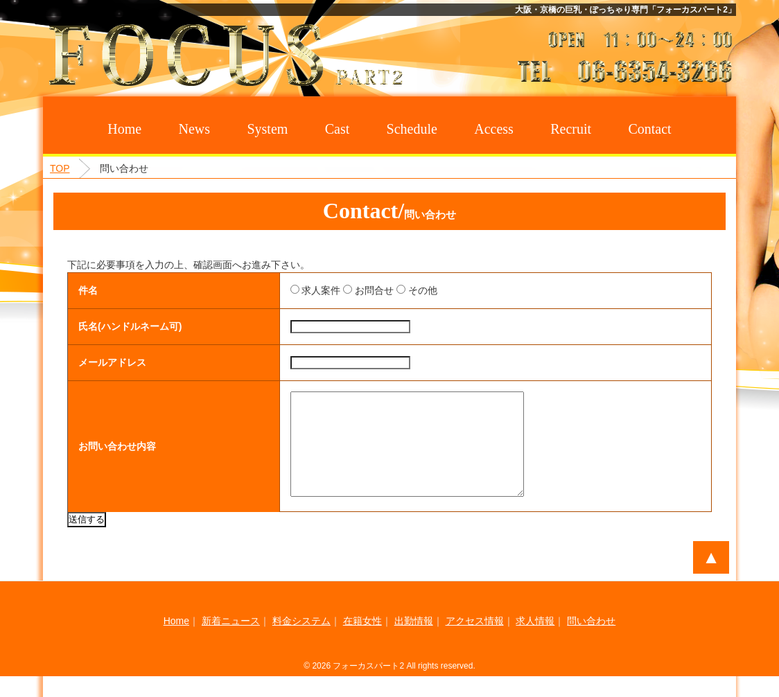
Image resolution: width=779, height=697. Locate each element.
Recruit (570, 128)
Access (494, 128)
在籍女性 (362, 641)
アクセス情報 (475, 641)
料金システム (301, 641)
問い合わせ (591, 641)
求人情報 (535, 641)
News (195, 128)
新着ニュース (231, 641)
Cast (337, 128)
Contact (649, 128)
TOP (60, 168)
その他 (402, 290)
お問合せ (354, 290)
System (267, 128)
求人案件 (301, 290)
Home (124, 128)
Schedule (412, 128)
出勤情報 (413, 641)
